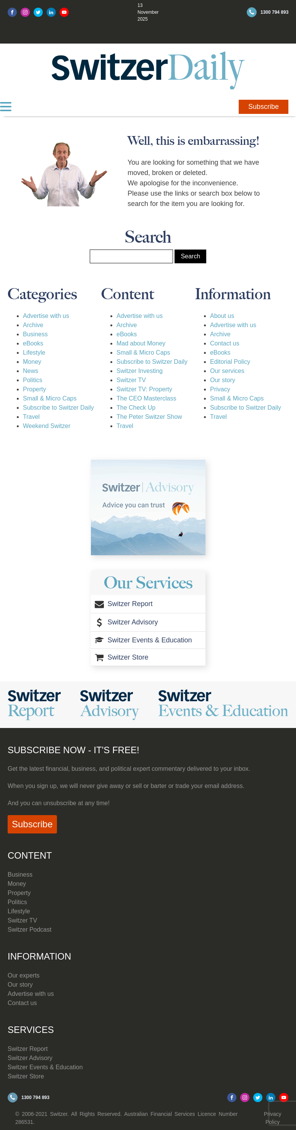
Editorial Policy (230, 361)
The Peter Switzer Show (149, 416)
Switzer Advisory (30, 1058)
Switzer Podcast (30, 929)
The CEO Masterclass (146, 398)
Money (32, 361)
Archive (33, 325)
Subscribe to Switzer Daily (58, 407)
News (30, 371)
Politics (32, 380)
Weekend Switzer (46, 426)
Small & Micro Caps (49, 398)
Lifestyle (34, 352)
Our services (227, 371)
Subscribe (263, 106)
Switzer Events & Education (45, 1067)
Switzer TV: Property (144, 389)
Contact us (224, 343)
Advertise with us (46, 316)
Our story (222, 380)
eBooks (33, 343)
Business (35, 334)
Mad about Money (140, 343)
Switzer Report (28, 1049)
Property (34, 389)
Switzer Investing (139, 371)
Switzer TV (131, 380)
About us (222, 316)
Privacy (220, 389)
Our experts (24, 975)
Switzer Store (26, 1076)
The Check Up (135, 407)
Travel (31, 416)
